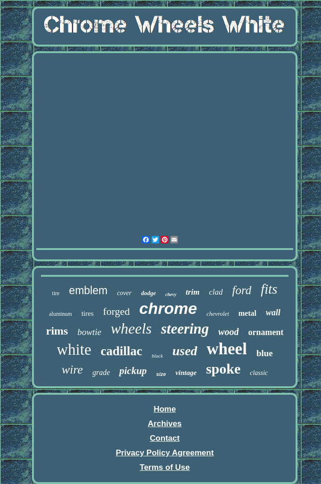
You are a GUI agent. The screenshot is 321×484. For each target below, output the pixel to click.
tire (56, 293)
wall (273, 312)
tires (87, 313)
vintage (186, 372)
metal (248, 313)
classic (259, 372)
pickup (132, 370)
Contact (164, 438)
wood (228, 332)
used (184, 350)
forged (116, 311)
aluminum (60, 314)
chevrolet (218, 313)
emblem (88, 290)
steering (185, 328)
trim (193, 292)
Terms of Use (165, 467)
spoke (223, 368)
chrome (168, 308)
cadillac (122, 351)
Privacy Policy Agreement (165, 452)
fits (269, 289)
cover (124, 293)
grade (101, 372)
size (161, 374)
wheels (131, 328)
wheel (227, 349)
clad (216, 292)
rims (57, 331)
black (157, 356)
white (74, 349)
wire (72, 369)
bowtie (89, 332)
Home (164, 409)
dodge (148, 293)
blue (265, 353)
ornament (265, 332)
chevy (170, 294)
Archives (165, 423)
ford (241, 290)
